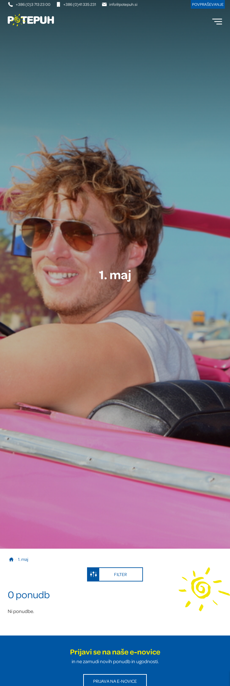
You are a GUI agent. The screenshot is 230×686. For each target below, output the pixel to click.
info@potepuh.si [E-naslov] (119, 4)
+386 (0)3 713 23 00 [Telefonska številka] (29, 4)
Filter (107, 574)
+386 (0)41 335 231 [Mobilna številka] (76, 4)
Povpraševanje (208, 4)
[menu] (217, 21)
